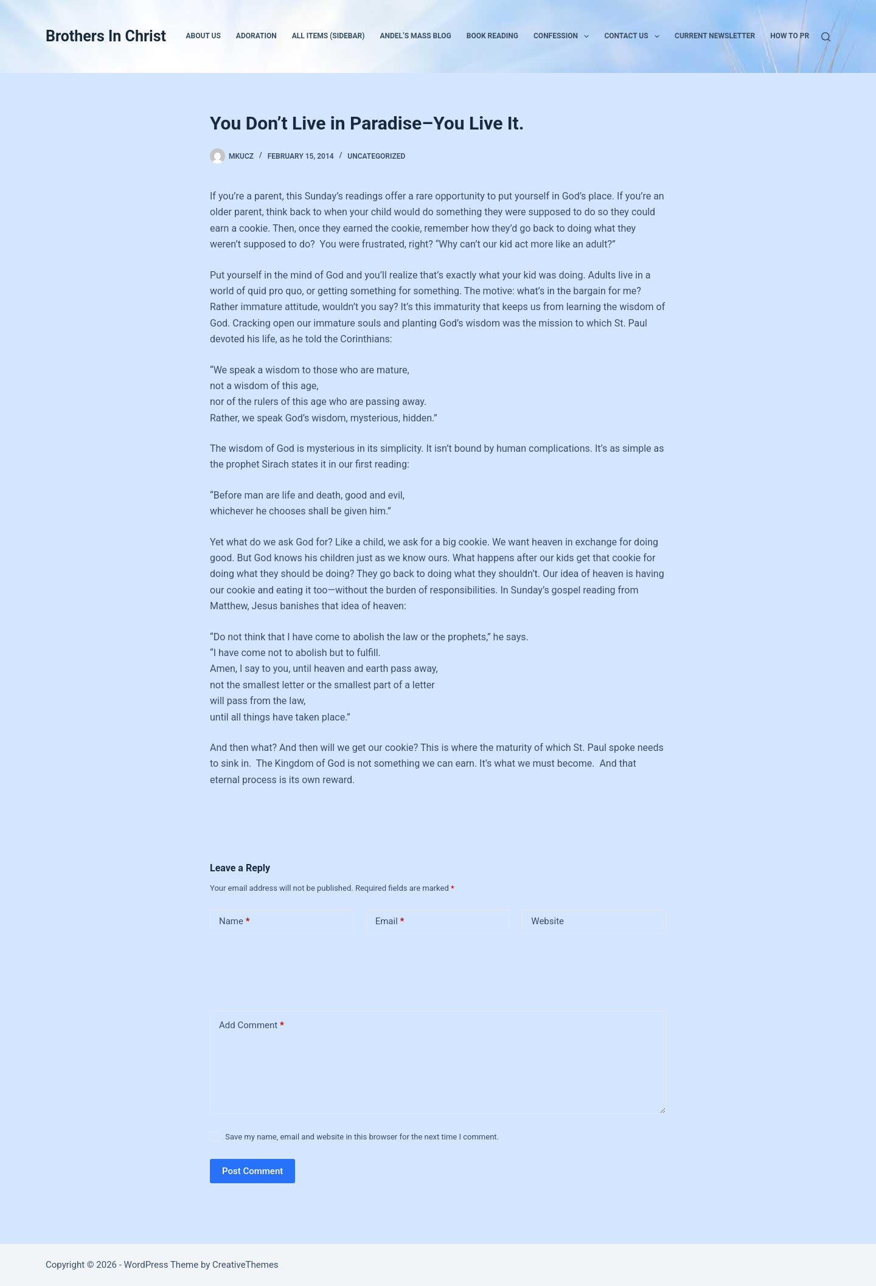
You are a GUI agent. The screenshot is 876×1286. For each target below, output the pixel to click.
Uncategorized (376, 156)
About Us (203, 36)
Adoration (256, 36)
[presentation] (293, 970)
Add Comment (251, 1025)
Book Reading (492, 36)
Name (234, 921)
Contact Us (634, 36)
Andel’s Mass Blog (415, 36)
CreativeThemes (245, 1264)
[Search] (825, 36)
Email (390, 921)
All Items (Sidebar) (328, 36)
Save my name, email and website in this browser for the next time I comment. (362, 1136)
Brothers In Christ (106, 36)
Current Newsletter (715, 36)
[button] (586, 36)
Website (547, 921)
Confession (564, 36)
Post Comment (252, 1171)
